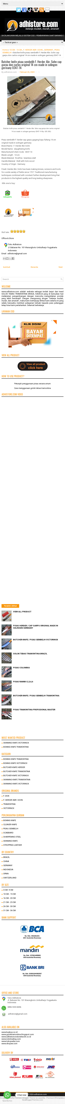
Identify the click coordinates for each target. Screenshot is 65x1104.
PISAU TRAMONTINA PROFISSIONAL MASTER (34, 709)
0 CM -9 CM (8, 890)
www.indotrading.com (11, 1039)
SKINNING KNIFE (10, 841)
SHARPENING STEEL (12, 837)
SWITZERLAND (9, 878)
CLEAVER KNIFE (10, 824)
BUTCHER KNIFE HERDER (14, 767)
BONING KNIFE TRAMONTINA (16, 747)
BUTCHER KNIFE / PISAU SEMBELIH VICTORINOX (35, 639)
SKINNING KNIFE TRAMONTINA (16, 779)
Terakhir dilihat (10, 606)
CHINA (6, 861)
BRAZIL (6, 857)
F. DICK (6, 796)
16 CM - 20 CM (9, 898)
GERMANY (48, 50)
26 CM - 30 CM (9, 906)
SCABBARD (8, 833)
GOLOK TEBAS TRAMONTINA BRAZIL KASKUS (22, 294)
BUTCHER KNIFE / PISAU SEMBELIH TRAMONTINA (36, 695)
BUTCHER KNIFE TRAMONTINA (16, 771)
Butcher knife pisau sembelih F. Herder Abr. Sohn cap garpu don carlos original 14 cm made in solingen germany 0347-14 (32, 64)
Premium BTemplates (55, 1098)
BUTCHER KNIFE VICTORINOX (16, 775)
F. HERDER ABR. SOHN (33, 50)
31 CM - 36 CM (9, 910)
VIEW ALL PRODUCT (22, 611)
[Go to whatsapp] (7, 1095)
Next (61, 267)
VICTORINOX (8, 808)
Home (5, 50)
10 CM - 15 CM (16, 50)
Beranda (34, 267)
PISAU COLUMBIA (21, 667)
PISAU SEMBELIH (10, 828)
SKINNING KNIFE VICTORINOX (16, 743)
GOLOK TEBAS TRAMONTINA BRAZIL (30, 653)
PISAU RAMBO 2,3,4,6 (23, 681)
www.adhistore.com (10, 291)
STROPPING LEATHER (12, 845)
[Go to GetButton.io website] (7, 1101)
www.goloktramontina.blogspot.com (18, 1034)
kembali (6, 267)
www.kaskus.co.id (9, 1032)
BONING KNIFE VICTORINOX (15, 763)
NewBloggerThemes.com (32, 1100)
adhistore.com (40, 1094)
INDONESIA (8, 869)
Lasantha (41, 1098)
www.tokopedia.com (11, 1041)
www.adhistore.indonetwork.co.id (16, 1037)
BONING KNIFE (9, 820)
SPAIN (6, 873)
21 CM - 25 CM (9, 902)
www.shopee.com (9, 1043)
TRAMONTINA (9, 804)
